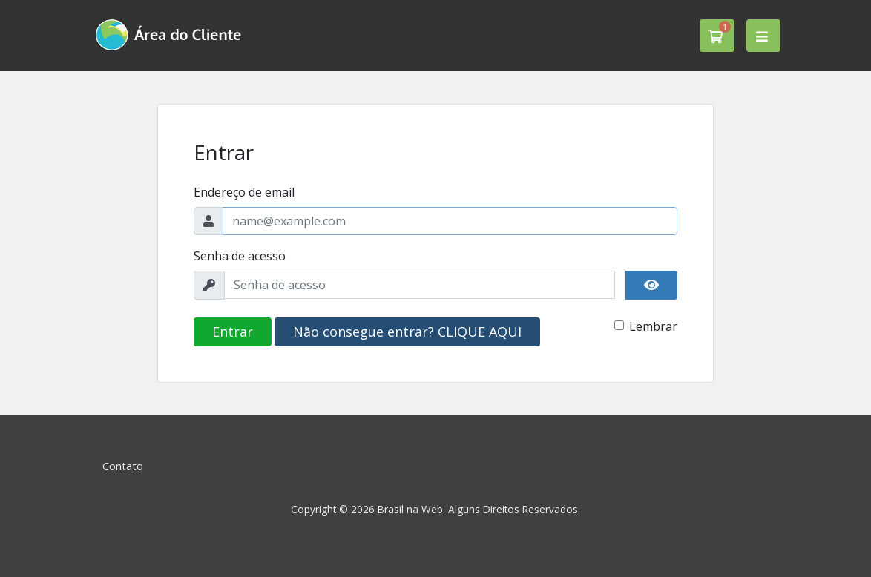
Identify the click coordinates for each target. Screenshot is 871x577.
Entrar (232, 331)
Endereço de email (244, 192)
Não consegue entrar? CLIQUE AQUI (407, 331)
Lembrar (653, 326)
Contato (122, 466)
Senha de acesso (240, 256)
